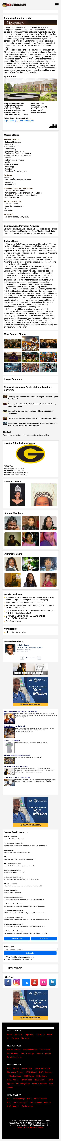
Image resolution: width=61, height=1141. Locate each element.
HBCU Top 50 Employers (17, 1102)
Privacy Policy (23, 1127)
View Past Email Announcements (20, 957)
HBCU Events (39, 1080)
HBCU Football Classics (37, 1099)
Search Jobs (17, 938)
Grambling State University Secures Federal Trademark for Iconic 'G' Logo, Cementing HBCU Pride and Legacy (30, 598)
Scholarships (26, 1068)
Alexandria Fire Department (11, 890)
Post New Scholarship (16, 632)
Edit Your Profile (13, 1049)
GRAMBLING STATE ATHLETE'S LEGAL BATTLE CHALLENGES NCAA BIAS (25, 617)
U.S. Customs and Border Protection (13, 843)
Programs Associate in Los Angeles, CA (14, 839)
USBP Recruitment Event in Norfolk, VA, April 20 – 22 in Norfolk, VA (21, 879)
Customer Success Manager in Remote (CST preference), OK (19, 859)
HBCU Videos (26, 1080)
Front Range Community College (12, 863)
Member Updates (43, 1053)
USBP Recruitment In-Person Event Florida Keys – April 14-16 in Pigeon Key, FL (24, 906)
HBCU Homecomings (16, 1099)
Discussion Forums (15, 1072)
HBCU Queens (27, 1106)
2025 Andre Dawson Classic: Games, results (24, 602)
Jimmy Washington (21, 472)
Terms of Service (36, 1127)
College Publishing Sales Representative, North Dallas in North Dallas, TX (23, 886)
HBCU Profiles (13, 1068)
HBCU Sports (41, 1076)
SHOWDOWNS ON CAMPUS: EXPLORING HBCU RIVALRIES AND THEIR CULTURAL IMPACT (30, 612)
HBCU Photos (13, 1080)
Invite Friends (12, 1053)
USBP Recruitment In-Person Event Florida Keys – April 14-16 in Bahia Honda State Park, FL (27, 919)
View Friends (44, 1049)
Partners (15, 1038)
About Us (18, 1034)
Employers (29, 1034)
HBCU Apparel (36, 1102)
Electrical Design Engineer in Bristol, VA (14, 872)
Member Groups (27, 1053)
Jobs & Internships (42, 1068)
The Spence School (9, 850)
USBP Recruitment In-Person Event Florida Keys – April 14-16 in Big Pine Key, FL (24, 926)
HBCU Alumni (31, 1072)
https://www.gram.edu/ (19, 474)
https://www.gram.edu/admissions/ (19, 120)
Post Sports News (13, 621)
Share (54, 125)
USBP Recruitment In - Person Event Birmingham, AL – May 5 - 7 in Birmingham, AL (25, 845)
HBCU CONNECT (15, 968)
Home (9, 1034)
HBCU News (28, 1076)
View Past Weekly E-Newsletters (19, 959)
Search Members (30, 1049)
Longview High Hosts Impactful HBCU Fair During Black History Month (32, 418)
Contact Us (40, 1034)
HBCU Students (45, 1072)
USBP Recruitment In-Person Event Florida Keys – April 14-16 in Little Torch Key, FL (25, 933)
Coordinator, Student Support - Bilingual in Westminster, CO (19, 866)
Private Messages (14, 1057)
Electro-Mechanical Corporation (12, 870)
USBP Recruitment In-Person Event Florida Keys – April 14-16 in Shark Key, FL (24, 899)
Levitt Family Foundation (10, 836)
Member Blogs (15, 1076)
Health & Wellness (39, 1083)
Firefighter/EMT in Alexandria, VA (12, 892)
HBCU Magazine (23, 1083)
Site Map (25, 1038)
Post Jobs (44, 938)
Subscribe (30, 953)
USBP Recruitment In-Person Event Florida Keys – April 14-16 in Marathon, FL (24, 913)
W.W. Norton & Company (10, 857)
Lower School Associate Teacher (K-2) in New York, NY (18, 852)
